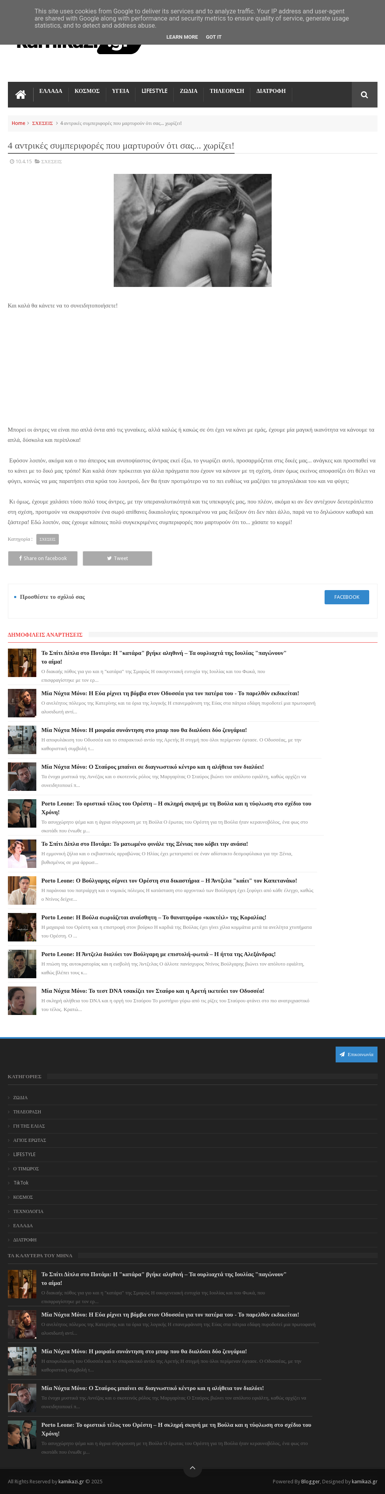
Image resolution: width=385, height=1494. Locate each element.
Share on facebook (43, 558)
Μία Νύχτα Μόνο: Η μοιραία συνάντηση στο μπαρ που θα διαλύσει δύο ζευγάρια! (144, 730)
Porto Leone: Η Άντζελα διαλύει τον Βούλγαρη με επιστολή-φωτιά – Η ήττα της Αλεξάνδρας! (158, 954)
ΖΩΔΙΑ (188, 91)
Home (18, 123)
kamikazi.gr (71, 1482)
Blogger (310, 1482)
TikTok (20, 1183)
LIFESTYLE (154, 91)
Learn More (182, 37)
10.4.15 (23, 161)
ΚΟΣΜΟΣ (87, 91)
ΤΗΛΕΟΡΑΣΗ (227, 91)
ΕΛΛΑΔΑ (50, 91)
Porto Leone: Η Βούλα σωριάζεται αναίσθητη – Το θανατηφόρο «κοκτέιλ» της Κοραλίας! (154, 917)
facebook (346, 597)
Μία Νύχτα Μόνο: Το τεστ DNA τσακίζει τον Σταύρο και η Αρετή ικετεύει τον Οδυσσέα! (153, 991)
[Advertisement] (192, 366)
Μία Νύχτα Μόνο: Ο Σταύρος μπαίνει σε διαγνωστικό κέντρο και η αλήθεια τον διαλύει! (152, 767)
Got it (214, 37)
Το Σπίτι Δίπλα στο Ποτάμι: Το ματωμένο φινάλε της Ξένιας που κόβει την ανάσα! (144, 844)
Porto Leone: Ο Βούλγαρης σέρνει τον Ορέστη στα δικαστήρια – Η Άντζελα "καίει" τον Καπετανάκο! (169, 880)
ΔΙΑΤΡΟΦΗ (270, 91)
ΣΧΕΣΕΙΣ (42, 123)
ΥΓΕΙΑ (121, 91)
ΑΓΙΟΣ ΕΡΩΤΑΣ (29, 1140)
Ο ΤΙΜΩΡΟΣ (26, 1168)
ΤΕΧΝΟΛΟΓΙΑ (28, 1211)
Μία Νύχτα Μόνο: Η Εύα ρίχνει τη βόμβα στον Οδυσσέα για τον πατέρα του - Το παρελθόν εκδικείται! (170, 693)
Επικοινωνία (357, 1054)
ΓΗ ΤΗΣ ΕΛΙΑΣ (29, 1126)
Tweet (117, 558)
